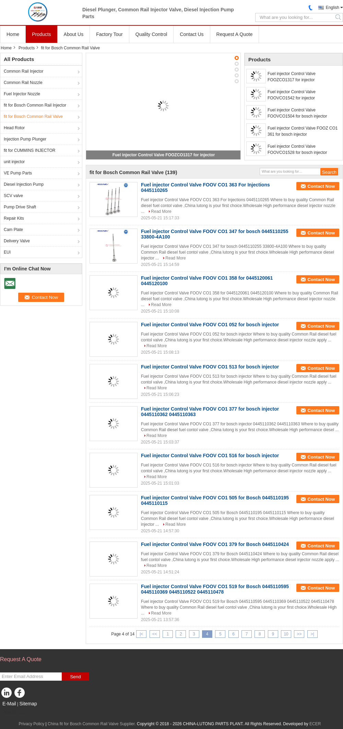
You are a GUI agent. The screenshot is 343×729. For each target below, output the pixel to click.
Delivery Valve (17, 241)
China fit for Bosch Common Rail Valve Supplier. (92, 723)
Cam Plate (13, 229)
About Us (74, 34)
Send (75, 676)
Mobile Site (12, 712)
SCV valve (13, 195)
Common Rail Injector (23, 71)
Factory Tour (109, 34)
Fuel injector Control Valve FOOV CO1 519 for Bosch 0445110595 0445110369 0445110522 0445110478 (215, 589)
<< (154, 634)
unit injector (14, 161)
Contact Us (191, 34)
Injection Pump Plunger (25, 139)
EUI (7, 252)
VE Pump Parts (18, 173)
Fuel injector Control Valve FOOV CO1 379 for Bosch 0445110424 (215, 544)
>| (312, 634)
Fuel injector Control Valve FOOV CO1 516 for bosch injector (210, 455)
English (332, 7)
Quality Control (151, 34)
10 (286, 634)
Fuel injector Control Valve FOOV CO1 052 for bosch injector (210, 324)
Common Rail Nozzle (23, 82)
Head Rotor (14, 127)
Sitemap (28, 703)
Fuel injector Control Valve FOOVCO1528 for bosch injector (297, 149)
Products (41, 34)
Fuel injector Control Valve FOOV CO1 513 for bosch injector (210, 366)
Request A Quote (234, 34)
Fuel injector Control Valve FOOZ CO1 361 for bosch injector (303, 131)
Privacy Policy (32, 723)
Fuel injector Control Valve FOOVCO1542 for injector (292, 94)
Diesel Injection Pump (24, 184)
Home (13, 34)
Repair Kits (14, 218)
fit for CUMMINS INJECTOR (29, 150)
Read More (161, 211)
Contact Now (321, 186)
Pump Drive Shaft (20, 207)
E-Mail (9, 703)
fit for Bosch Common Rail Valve (33, 116)
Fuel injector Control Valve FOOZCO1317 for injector (164, 155)
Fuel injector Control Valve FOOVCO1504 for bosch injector (297, 113)
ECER (315, 723)
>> (299, 634)
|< (141, 634)
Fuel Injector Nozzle (22, 94)
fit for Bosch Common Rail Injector (35, 105)
